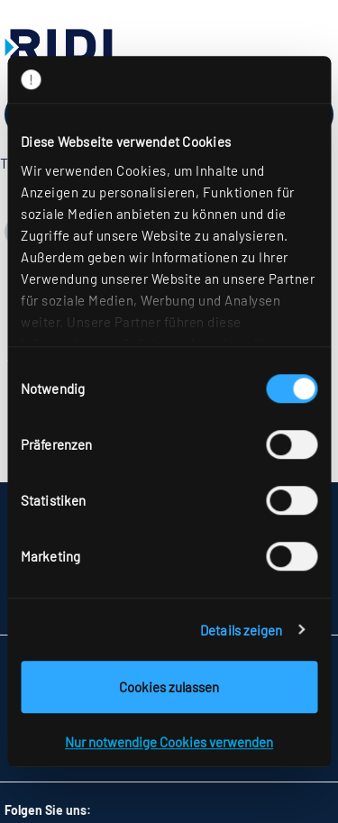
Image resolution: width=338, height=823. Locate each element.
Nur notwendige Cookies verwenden (169, 742)
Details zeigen (241, 630)
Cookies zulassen (169, 687)
